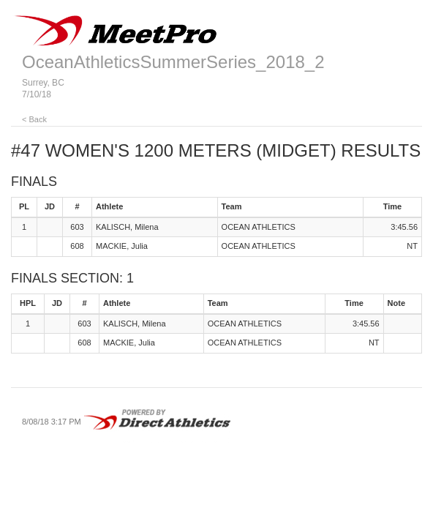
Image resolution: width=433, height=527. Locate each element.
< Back (34, 119)
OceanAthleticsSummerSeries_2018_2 (173, 62)
